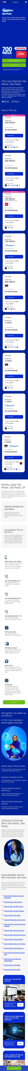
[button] (25, 2)
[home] (3, 2)
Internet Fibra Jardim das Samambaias (12, 960)
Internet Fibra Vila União (12, 915)
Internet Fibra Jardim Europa (13, 906)
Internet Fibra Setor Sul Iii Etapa (14, 944)
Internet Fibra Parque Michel (13, 939)
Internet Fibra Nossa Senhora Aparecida (14, 897)
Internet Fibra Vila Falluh (12, 965)
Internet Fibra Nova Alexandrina (15, 935)
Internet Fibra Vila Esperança (13, 948)
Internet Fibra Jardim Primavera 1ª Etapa (14, 925)
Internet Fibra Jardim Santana (14, 911)
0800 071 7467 (12, 96)
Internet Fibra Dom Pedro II (13, 902)
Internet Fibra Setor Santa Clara (14, 920)
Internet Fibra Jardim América (14, 930)
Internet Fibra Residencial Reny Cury (14, 953)
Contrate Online (14, 1068)
